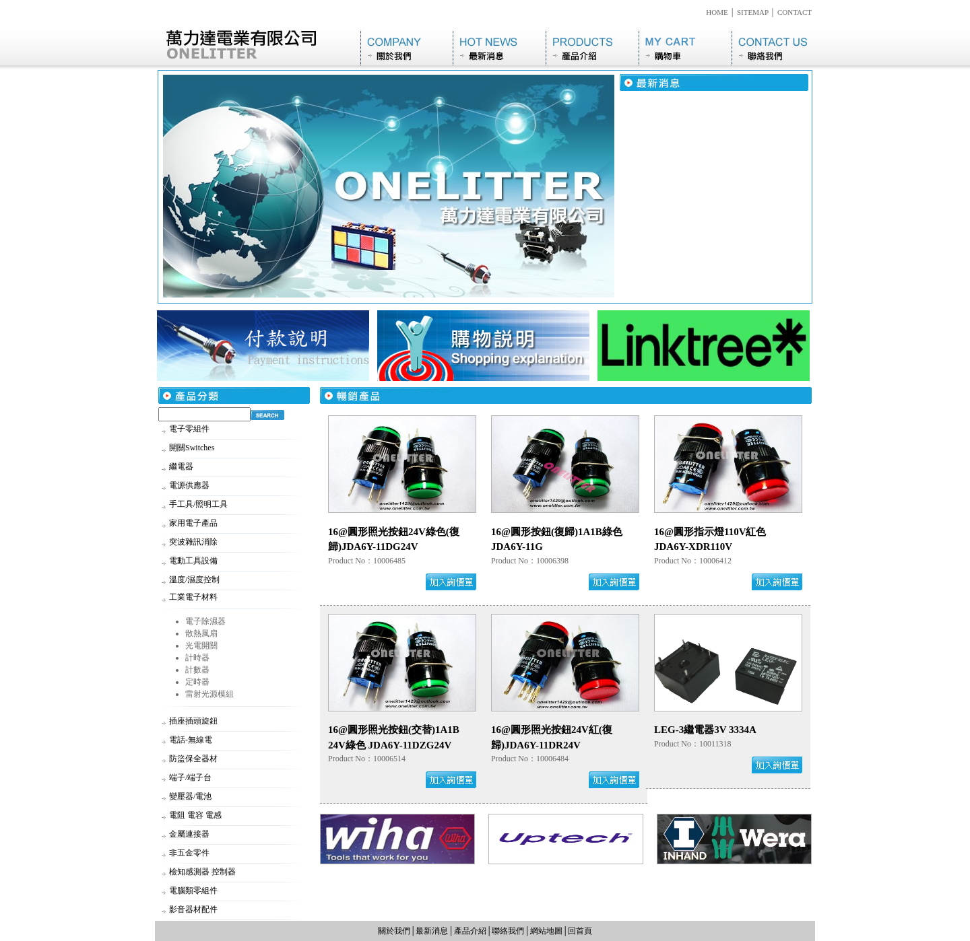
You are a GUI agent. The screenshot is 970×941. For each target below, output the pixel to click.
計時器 (197, 657)
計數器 (197, 669)
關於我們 (406, 48)
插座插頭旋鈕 (193, 721)
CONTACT (794, 12)
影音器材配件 (193, 909)
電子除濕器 (205, 621)
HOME (717, 12)
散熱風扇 (201, 633)
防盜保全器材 (193, 758)
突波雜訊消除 (193, 542)
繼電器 (181, 466)
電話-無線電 (190, 739)
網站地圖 (546, 931)
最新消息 (499, 48)
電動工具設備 (193, 560)
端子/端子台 (190, 777)
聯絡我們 (773, 48)
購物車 (685, 48)
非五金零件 (189, 853)
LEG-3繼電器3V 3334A (705, 729)
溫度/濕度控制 (194, 579)
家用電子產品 (193, 523)
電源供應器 (189, 485)
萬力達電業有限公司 (257, 48)
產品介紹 (592, 48)
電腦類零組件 (193, 890)
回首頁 (580, 931)
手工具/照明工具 (198, 504)
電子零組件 (189, 428)
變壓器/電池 (190, 796)
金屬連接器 (189, 834)
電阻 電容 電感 (195, 815)
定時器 (197, 682)
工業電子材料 (193, 597)
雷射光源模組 (209, 694)
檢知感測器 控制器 (202, 871)
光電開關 (201, 645)
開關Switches (191, 447)
